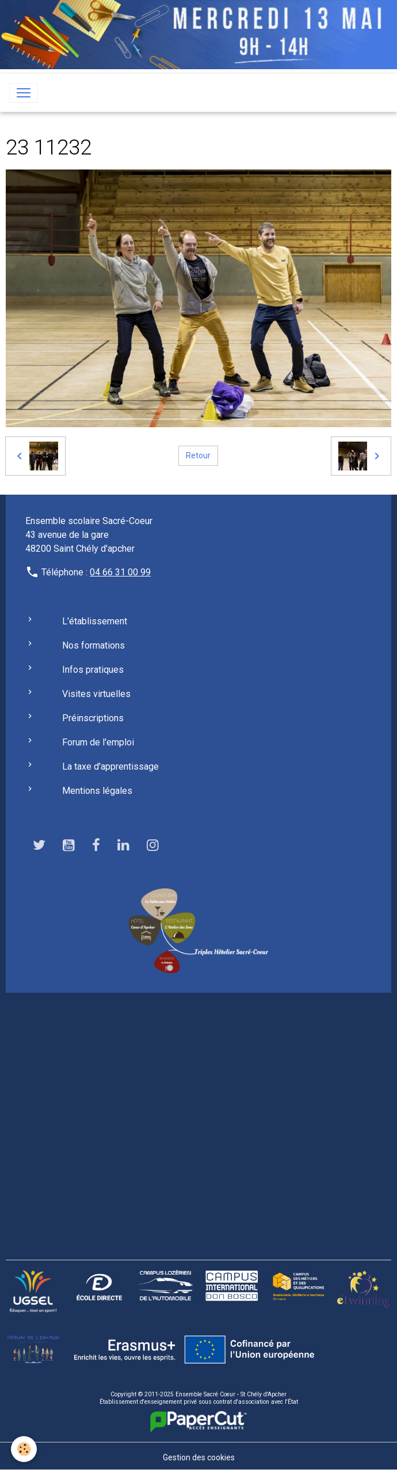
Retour (198, 455)
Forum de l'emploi (98, 742)
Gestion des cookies (199, 1457)
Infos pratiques (93, 669)
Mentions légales (97, 790)
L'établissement (94, 621)
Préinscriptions (93, 718)
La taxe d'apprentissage (110, 766)
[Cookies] (24, 1449)
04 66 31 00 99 (120, 572)
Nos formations (93, 645)
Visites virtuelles (96, 693)
